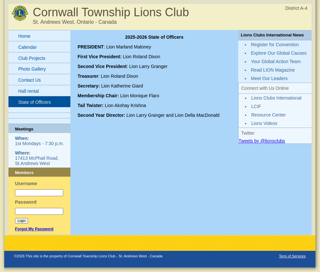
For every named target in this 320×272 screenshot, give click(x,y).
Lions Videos (264, 123)
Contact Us (29, 80)
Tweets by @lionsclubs (262, 140)
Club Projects (31, 58)
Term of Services (292, 256)
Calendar (27, 47)
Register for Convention (275, 44)
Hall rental (28, 91)
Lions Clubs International (276, 98)
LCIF (256, 106)
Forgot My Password (34, 229)
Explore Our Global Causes (278, 53)
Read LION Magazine (273, 70)
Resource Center (268, 114)
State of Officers (34, 102)
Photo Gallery (32, 69)
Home (24, 36)
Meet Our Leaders (269, 78)
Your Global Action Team (276, 61)
